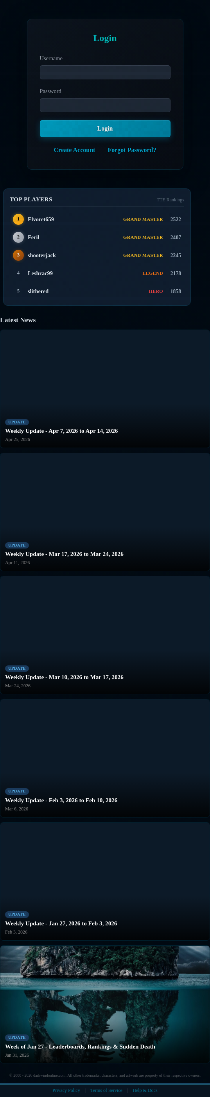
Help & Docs (145, 1090)
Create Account (74, 150)
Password (50, 91)
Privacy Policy (66, 1090)
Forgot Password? (132, 150)
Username (51, 58)
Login (105, 128)
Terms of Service (106, 1090)
